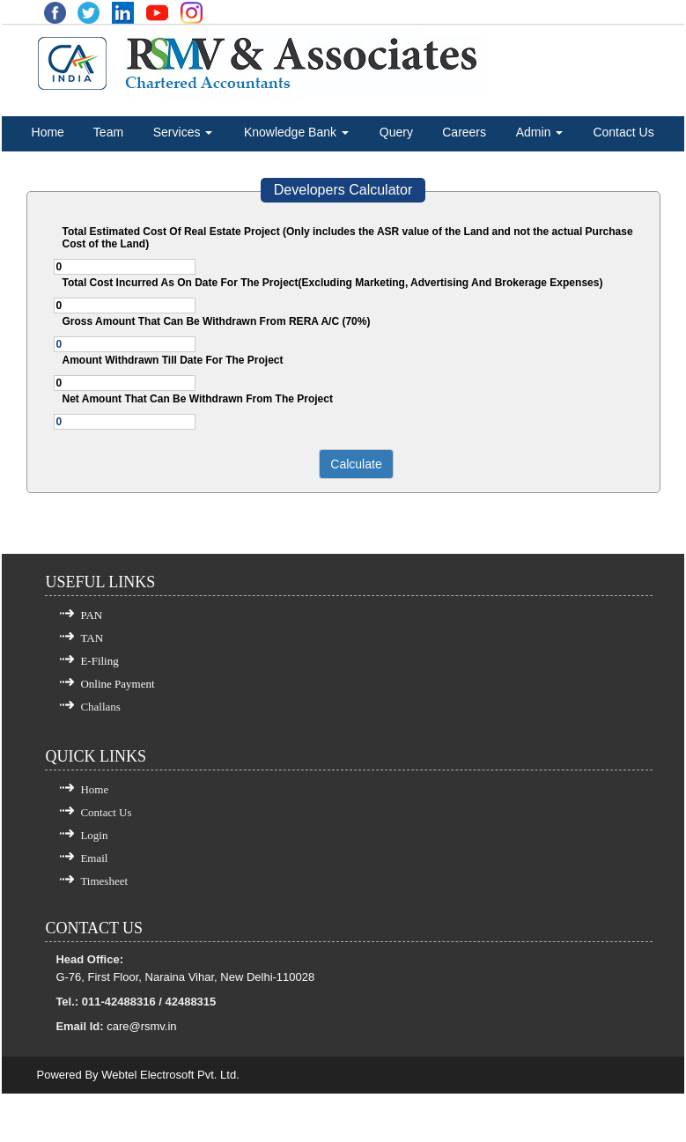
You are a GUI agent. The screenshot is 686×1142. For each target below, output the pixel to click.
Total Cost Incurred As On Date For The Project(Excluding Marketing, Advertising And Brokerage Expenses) (333, 282)
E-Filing (99, 660)
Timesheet (104, 881)
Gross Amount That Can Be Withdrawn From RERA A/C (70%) (217, 321)
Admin (540, 132)
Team (108, 132)
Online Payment (117, 683)
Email (93, 858)
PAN (91, 615)
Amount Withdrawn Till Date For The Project (173, 360)
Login (93, 835)
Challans (100, 706)
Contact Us (623, 132)
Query (396, 132)
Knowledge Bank (296, 132)
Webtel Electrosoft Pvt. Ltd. (170, 1074)
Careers (464, 132)
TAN (91, 638)
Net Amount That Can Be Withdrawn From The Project (198, 399)
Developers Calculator (343, 189)
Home (48, 132)
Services (183, 132)
